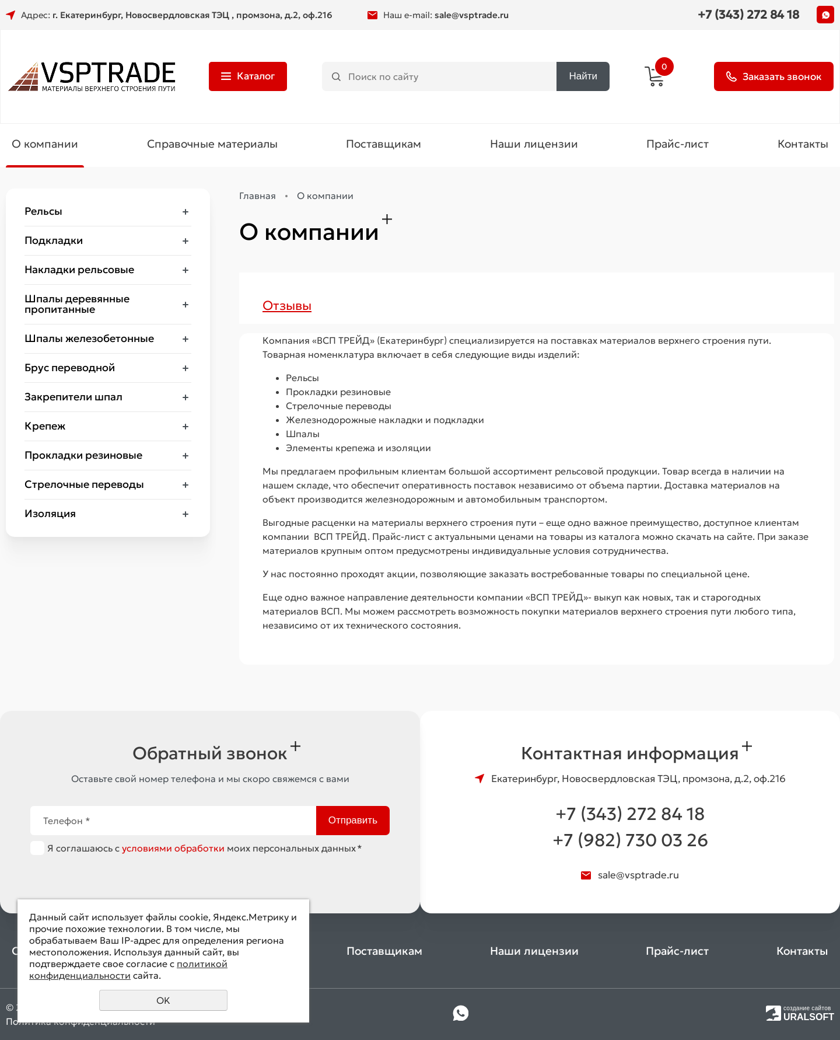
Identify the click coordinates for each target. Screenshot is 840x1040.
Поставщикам (383, 144)
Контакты (803, 144)
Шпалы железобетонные (89, 338)
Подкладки (53, 240)
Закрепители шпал (73, 396)
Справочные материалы (212, 144)
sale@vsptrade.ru (472, 14)
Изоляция (50, 513)
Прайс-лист (677, 144)
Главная (257, 195)
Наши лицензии (534, 144)
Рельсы (43, 211)
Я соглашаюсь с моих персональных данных (204, 848)
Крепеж (44, 425)
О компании (45, 144)
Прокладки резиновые (83, 455)
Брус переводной (69, 367)
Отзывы (287, 305)
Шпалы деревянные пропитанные (77, 304)
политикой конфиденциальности (128, 969)
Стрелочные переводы (84, 484)
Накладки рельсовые (79, 269)
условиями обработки (173, 848)
